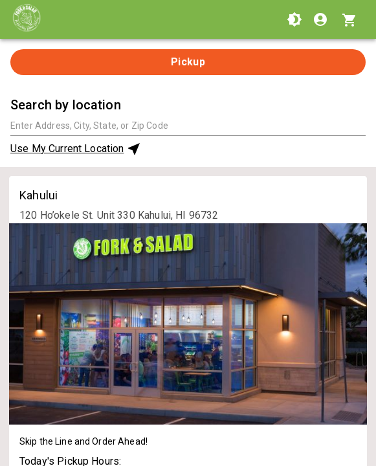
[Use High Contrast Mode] (294, 19)
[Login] (322, 19)
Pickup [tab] (188, 62)
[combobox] (188, 125)
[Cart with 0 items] (351, 19)
